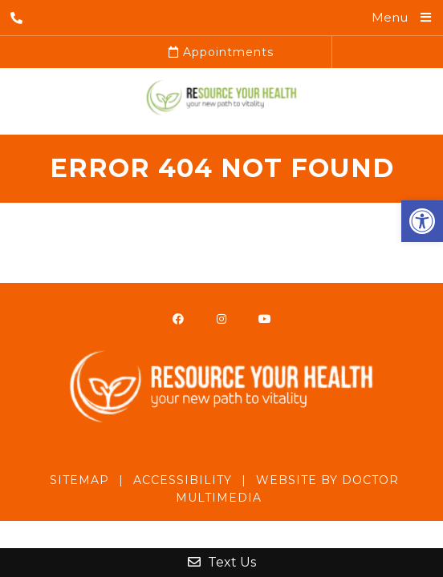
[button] (422, 221)
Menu (390, 17)
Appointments (221, 52)
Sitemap (79, 480)
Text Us (222, 562)
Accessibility (182, 480)
